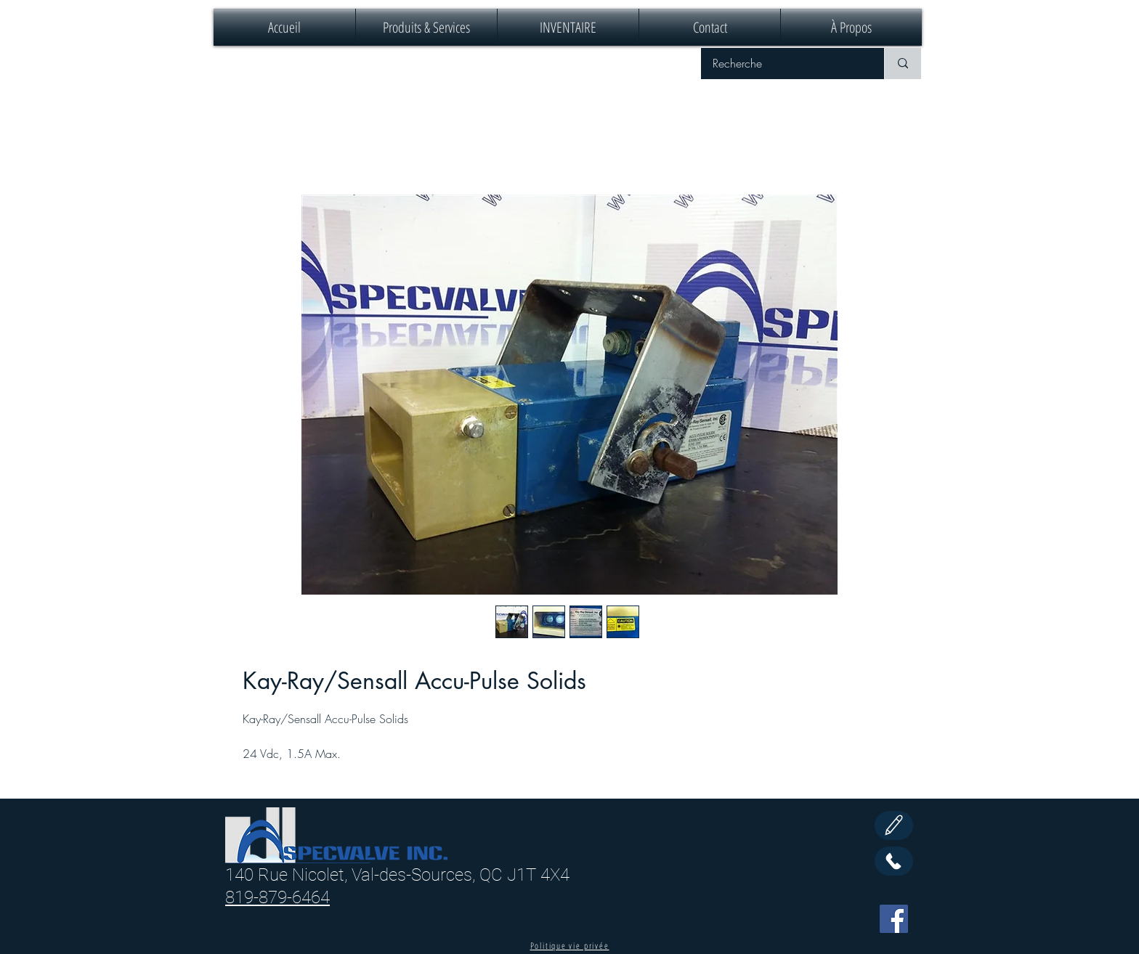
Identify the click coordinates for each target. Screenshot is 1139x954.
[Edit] (894, 825)
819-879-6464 (277, 897)
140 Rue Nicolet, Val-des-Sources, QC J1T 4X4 (397, 875)
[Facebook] (894, 919)
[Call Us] (894, 861)
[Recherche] (783, 63)
